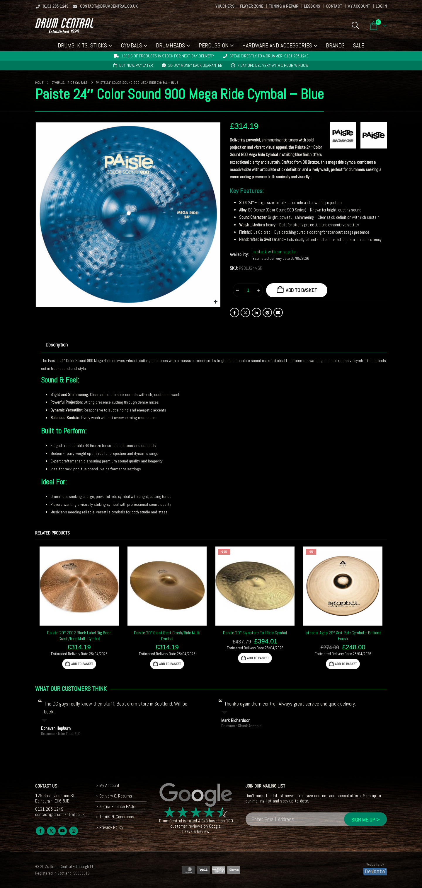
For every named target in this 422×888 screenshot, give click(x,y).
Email (278, 312)
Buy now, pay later (136, 65)
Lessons (312, 6)
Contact (334, 6)
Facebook (234, 312)
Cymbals (131, 45)
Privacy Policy (111, 827)
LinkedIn (256, 312)
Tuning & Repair (283, 6)
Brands (335, 45)
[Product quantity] (247, 290)
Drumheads (170, 45)
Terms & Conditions (116, 817)
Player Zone (251, 6)
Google (215, 826)
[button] (355, 25)
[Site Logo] (64, 25)
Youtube (62, 830)
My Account (359, 6)
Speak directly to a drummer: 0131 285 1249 (269, 56)
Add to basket (301, 290)
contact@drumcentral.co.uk (105, 6)
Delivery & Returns (115, 796)
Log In (381, 6)
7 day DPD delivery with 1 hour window (273, 65)
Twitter (245, 312)
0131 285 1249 (52, 6)
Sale (358, 45)
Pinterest (267, 312)
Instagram (73, 830)
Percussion (214, 45)
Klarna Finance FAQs (117, 806)
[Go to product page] (79, 586)
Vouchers (224, 6)
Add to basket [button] (82, 664)
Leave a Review (196, 831)
